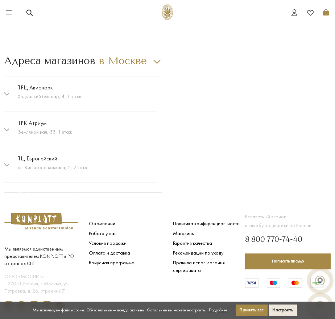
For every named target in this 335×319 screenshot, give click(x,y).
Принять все (251, 310)
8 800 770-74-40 (273, 240)
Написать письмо (288, 261)
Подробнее (218, 310)
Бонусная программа (112, 263)
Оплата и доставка (109, 253)
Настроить (282, 310)
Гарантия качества (192, 243)
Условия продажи (108, 243)
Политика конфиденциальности (206, 224)
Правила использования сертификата (199, 267)
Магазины (184, 233)
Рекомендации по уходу (198, 253)
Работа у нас (103, 233)
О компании (102, 224)
